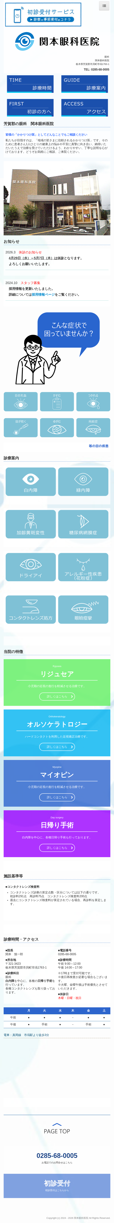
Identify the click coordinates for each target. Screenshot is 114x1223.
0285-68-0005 (100, 69)
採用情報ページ (43, 294)
